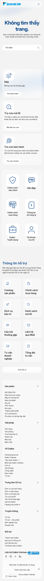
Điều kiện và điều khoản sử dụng (22, 565)
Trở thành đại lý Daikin (13, 546)
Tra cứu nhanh (13, 161)
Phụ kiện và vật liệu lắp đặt (15, 416)
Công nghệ (9, 471)
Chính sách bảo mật (22, 570)
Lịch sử (7, 465)
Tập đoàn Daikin (12, 460)
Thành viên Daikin (12, 538)
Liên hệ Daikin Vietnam (16, 552)
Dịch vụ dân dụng (11, 491)
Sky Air (7, 403)
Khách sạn (9, 437)
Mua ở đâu (9, 473)
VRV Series (9, 406)
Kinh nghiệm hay (11, 522)
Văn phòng (9, 432)
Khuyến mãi (9, 525)
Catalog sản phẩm (12, 505)
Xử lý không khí (11, 414)
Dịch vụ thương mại (12, 494)
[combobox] (22, 47)
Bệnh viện (8, 442)
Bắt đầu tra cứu (13, 127)
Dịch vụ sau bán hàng (13, 489)
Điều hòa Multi (10, 400)
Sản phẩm (9, 386)
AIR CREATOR (10, 392)
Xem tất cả (22, 370)
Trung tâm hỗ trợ (13, 482)
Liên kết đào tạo (11, 543)
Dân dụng (8, 429)
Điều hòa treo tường (12, 395)
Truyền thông (11, 511)
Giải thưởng (9, 468)
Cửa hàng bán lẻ (11, 434)
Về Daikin (9, 448)
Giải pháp (9, 422)
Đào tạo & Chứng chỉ (13, 540)
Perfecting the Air (11, 455)
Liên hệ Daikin (10, 502)
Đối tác (8, 531)
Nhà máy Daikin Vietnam (14, 463)
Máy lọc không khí (12, 398)
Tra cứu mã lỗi (10, 497)
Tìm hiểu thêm (12, 94)
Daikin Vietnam (10, 457)
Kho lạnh (8, 408)
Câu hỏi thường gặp (12, 499)
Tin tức (7, 476)
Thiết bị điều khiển (12, 411)
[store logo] (12, 4)
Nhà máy (8, 440)
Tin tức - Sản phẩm (12, 520)
